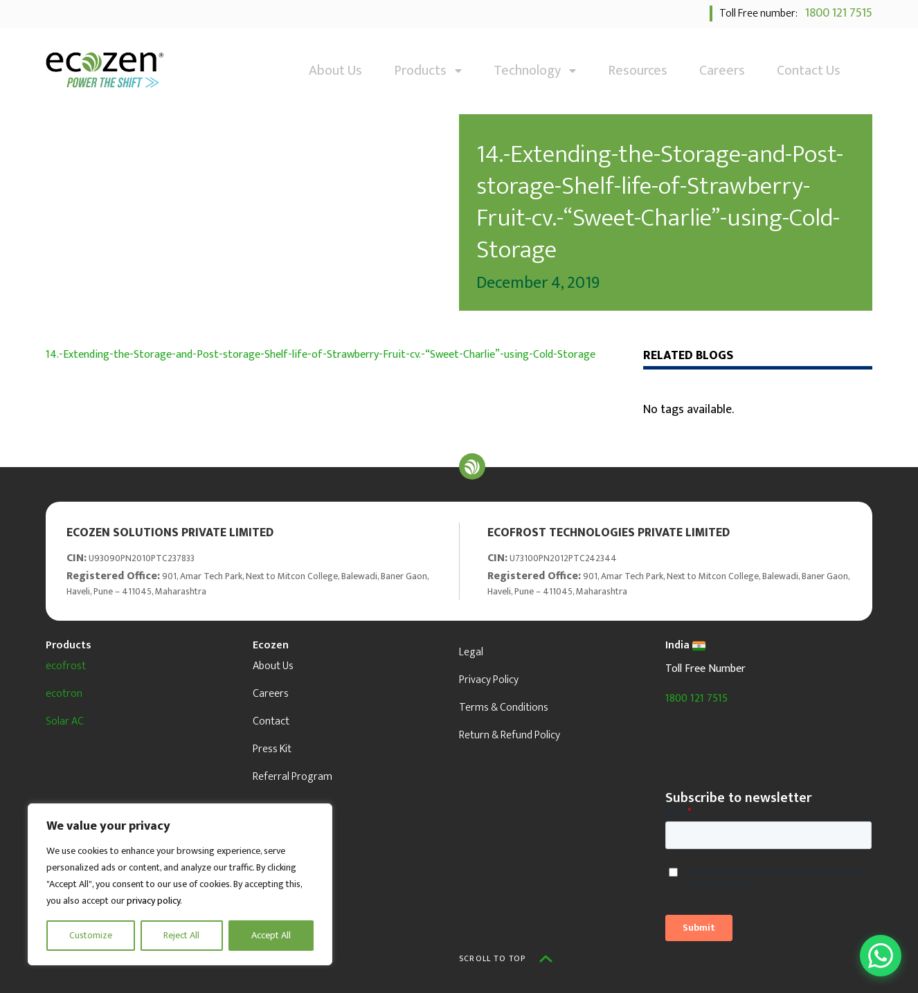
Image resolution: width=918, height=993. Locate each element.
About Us (335, 70)
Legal (471, 652)
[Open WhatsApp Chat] (880, 955)
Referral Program (292, 776)
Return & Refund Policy (509, 735)
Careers (722, 70)
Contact (271, 721)
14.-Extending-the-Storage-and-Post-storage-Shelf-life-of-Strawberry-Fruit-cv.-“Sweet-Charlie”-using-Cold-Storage (320, 354)
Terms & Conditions (503, 707)
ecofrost (66, 666)
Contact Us (808, 70)
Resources (637, 70)
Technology (535, 70)
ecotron (64, 693)
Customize (90, 935)
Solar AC (65, 721)
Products (428, 70)
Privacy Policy (489, 680)
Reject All (181, 935)
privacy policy (153, 901)
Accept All (271, 935)
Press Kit (272, 749)
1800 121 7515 (836, 13)
